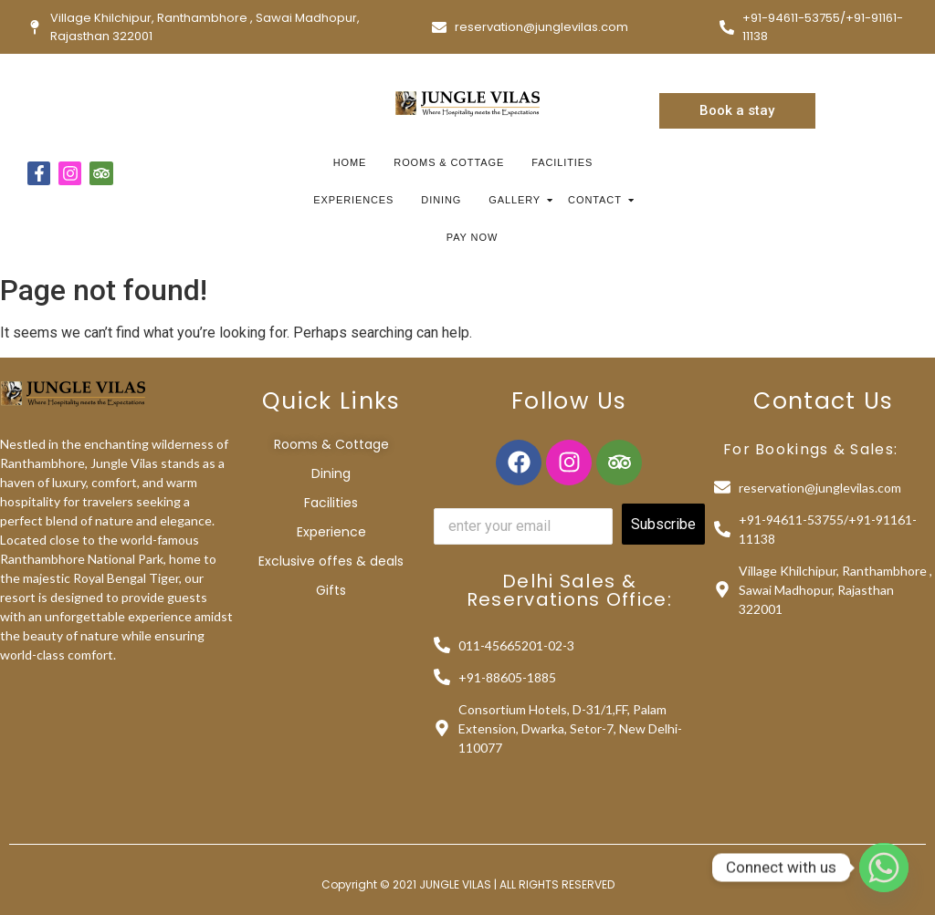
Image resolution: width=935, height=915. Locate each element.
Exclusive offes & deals (331, 561)
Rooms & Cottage (449, 162)
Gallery (517, 199)
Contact (597, 199)
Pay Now (472, 237)
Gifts (331, 590)
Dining (441, 199)
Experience (331, 532)
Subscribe (663, 524)
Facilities (562, 162)
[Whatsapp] (884, 867)
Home (350, 162)
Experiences (353, 199)
